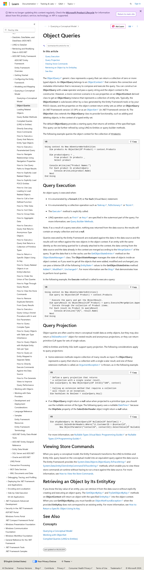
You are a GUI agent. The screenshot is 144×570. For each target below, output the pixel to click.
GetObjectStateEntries (101, 253)
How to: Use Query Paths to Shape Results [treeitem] (27, 167)
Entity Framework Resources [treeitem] (22, 421)
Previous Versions (24, 568)
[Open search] (131, 3)
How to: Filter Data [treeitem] (25, 205)
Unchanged (70, 269)
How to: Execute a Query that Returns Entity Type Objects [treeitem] (25, 139)
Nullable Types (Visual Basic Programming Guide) (98, 434)
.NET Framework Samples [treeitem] (16, 551)
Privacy (60, 568)
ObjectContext (95, 82)
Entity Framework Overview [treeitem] (22, 69)
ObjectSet (91, 109)
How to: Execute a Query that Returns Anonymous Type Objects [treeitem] (25, 230)
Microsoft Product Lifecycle (80, 12)
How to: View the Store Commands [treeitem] (27, 293)
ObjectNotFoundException (108, 500)
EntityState (86, 265)
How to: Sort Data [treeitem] (24, 210)
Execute (56, 211)
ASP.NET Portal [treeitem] (12, 512)
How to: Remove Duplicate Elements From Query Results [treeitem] (25, 302)
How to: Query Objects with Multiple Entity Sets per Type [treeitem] (27, 345)
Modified (57, 269)
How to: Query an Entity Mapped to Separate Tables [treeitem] (24, 356)
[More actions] (137, 26)
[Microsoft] (5, 4)
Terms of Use (101, 568)
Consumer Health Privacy (80, 568)
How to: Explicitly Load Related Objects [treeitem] (26, 174)
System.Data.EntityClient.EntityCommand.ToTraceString (69, 465)
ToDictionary (114, 205)
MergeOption (124, 249)
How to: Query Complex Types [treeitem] (23, 325)
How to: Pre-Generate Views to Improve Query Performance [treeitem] (26, 381)
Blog (37, 568)
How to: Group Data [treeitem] (25, 214)
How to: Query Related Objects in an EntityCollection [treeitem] (26, 268)
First (74, 217)
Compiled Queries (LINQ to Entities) (60, 538)
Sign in (138, 3)
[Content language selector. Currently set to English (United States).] (15, 561)
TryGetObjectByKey (118, 492)
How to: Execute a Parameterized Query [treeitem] (26, 148)
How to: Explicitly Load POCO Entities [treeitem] (26, 182)
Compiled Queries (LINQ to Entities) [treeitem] (24, 123)
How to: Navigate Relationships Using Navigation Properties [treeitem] (26, 157)
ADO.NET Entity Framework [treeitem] (21, 62)
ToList (128, 205)
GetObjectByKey (94, 492)
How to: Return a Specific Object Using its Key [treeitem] (26, 257)
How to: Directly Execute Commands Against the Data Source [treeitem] (25, 368)
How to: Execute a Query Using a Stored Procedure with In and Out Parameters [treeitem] (26, 314)
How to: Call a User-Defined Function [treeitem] (25, 200)
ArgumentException (88, 364)
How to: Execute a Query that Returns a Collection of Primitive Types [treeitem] (26, 245)
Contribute (49, 568)
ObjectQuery (53, 78)
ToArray (101, 205)
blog (110, 269)
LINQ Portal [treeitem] (15, 461)
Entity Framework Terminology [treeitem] (22, 428)
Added (46, 269)
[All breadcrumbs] (45, 26)
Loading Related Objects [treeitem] (24, 111)
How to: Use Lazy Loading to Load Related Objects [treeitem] (24, 191)
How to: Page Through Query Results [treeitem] (26, 285)
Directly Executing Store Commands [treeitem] (24, 130)
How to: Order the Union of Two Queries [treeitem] (26, 278)
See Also (49, 71)
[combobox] (19, 30)
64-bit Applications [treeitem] (16, 496)
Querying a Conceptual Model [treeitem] (27, 100)
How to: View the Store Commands (76, 473)
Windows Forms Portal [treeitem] (15, 516)
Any (84, 217)
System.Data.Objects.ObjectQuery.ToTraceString (100, 461)
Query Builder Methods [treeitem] (27, 117)
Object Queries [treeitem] (23, 105)
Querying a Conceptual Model (63, 26)
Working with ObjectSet (54, 534)
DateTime (123, 405)
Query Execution (52, 56)
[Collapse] (34, 24)
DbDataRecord (58, 336)
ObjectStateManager (53, 257)
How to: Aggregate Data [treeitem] (25, 220)
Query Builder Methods (81, 221)
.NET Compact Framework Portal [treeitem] (19, 520)
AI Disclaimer (8, 568)
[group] (91, 304)
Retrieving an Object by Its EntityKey (61, 67)
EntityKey (104, 496)
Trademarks (115, 568)
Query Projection (52, 60)
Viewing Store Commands (56, 63)
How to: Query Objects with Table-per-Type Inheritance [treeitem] (27, 334)
